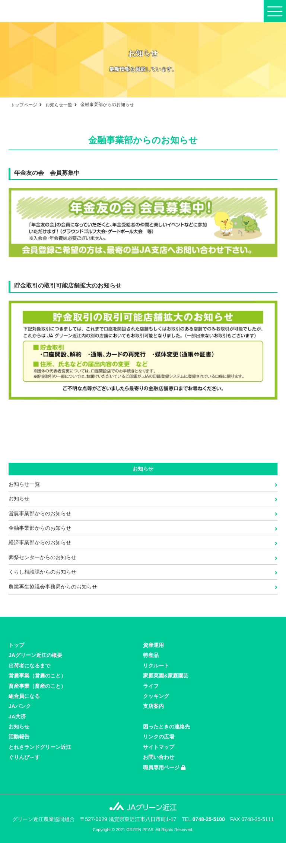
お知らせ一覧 (58, 105)
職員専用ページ (164, 767)
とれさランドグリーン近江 (40, 747)
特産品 (151, 655)
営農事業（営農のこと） (37, 676)
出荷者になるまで (29, 666)
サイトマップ (158, 747)
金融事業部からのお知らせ (40, 528)
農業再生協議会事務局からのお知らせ (53, 587)
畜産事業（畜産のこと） (37, 686)
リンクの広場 (158, 737)
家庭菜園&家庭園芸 (165, 676)
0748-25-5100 (209, 819)
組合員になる (24, 696)
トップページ (23, 105)
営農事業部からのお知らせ (40, 513)
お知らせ (19, 498)
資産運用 (153, 645)
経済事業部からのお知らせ (40, 542)
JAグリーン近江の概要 (35, 655)
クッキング (156, 696)
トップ (16, 645)
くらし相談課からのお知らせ (42, 572)
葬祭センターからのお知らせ (42, 557)
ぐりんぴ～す (24, 757)
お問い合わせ (158, 757)
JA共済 (17, 716)
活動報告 (19, 737)
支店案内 (153, 706)
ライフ (151, 686)
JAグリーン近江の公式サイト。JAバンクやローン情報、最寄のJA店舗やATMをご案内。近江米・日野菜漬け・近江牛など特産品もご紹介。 (39, 11)
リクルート (156, 666)
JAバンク (20, 706)
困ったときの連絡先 (166, 727)
